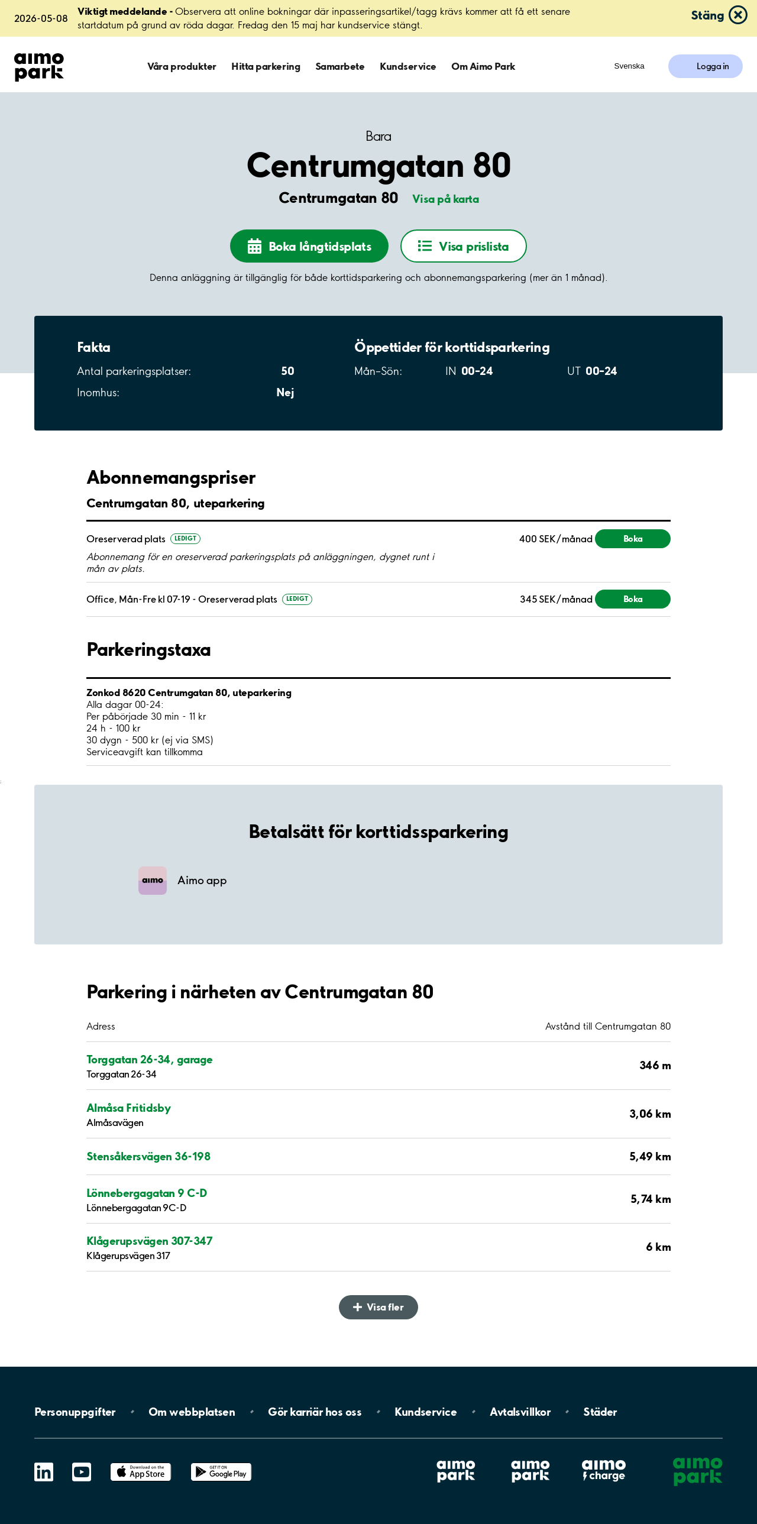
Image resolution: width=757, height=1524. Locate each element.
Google (221, 1462)
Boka (633, 538)
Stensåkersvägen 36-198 (148, 1156)
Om (191, 1412)
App (141, 1462)
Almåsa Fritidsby (128, 1108)
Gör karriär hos (314, 1412)
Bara (378, 136)
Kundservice (408, 66)
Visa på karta (445, 199)
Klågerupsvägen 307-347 (149, 1241)
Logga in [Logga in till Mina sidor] (713, 66)
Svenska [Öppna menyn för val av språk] (629, 66)
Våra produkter (181, 66)
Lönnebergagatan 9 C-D (147, 1193)
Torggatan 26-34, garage (149, 1059)
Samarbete (340, 66)
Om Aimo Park (483, 66)
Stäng (707, 14)
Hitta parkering (265, 66)
